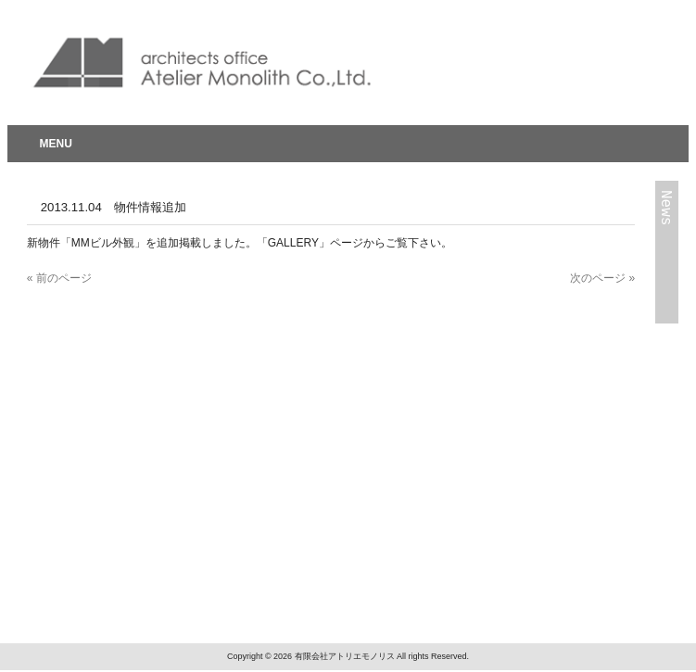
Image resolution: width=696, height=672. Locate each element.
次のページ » (602, 278)
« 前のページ (59, 278)
